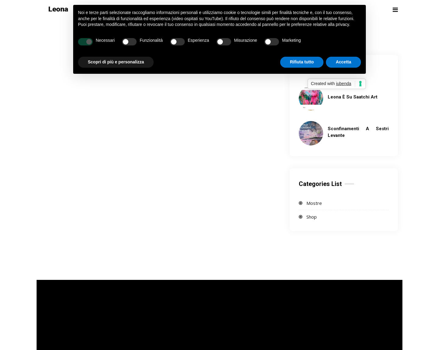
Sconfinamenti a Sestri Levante (358, 132)
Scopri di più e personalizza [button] (116, 61)
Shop (311, 217)
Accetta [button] (343, 61)
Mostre (314, 203)
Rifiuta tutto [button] (302, 61)
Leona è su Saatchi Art (352, 97)
